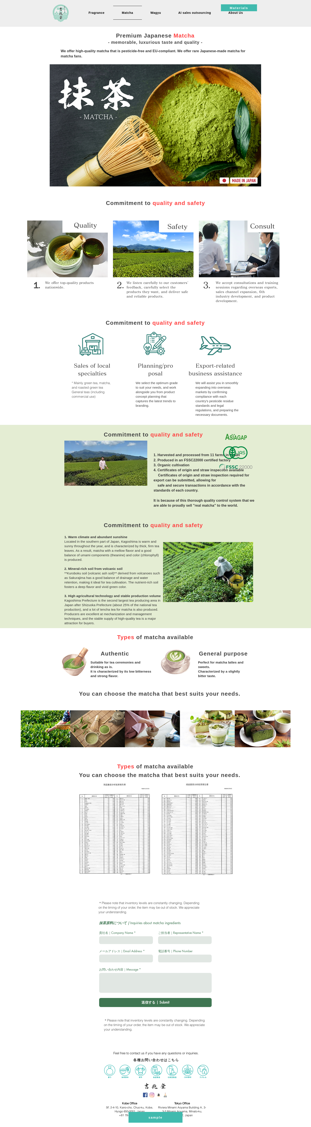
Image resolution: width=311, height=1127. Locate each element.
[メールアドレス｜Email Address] (124, 958)
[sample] (155, 1117)
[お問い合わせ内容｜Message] (155, 983)
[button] (236, 13)
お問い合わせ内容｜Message (120, 969)
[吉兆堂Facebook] (145, 1095)
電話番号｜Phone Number (175, 951)
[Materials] (239, 7)
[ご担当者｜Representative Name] (183, 940)
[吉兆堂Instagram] (152, 1095)
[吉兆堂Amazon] (158, 1095)
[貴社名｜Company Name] (124, 940)
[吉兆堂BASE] (165, 1095)
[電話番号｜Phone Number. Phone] (183, 958)
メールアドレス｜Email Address (122, 951)
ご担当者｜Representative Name (180, 933)
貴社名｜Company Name (117, 933)
